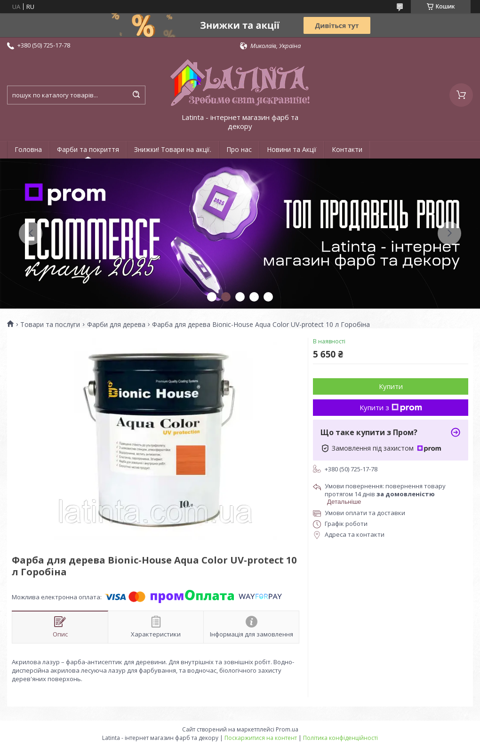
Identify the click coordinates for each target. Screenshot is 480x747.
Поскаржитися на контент (260, 738)
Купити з (391, 407)
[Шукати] (136, 95)
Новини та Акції (292, 149)
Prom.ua (287, 729)
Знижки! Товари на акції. (172, 149)
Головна (28, 149)
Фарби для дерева (116, 324)
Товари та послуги (50, 324)
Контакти (347, 149)
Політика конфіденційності (340, 738)
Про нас (239, 149)
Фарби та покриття (88, 149)
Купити (391, 386)
